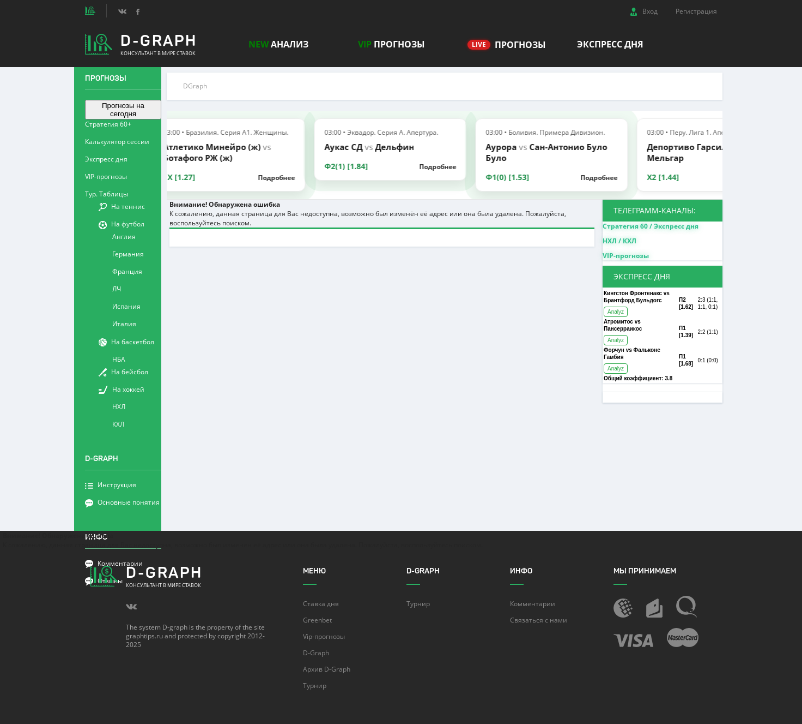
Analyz (615, 312)
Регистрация (696, 11)
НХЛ (118, 406)
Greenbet (317, 620)
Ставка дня (321, 603)
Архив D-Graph (326, 669)
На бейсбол (123, 371)
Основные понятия (122, 502)
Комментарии (532, 603)
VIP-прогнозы (106, 176)
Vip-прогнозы (324, 636)
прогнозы (391, 44)
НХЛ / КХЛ (619, 241)
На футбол (121, 224)
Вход (644, 11)
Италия (124, 323)
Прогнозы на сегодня (123, 109)
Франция (127, 271)
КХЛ (118, 424)
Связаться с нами (538, 620)
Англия (124, 236)
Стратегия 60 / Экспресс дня (650, 226)
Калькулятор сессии (117, 141)
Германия (128, 254)
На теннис (122, 206)
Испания (126, 306)
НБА (118, 359)
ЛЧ (116, 289)
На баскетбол (126, 341)
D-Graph (316, 652)
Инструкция (110, 484)
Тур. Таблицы (106, 194)
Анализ (278, 44)
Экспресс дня (610, 44)
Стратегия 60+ (108, 124)
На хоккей (121, 389)
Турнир (314, 685)
